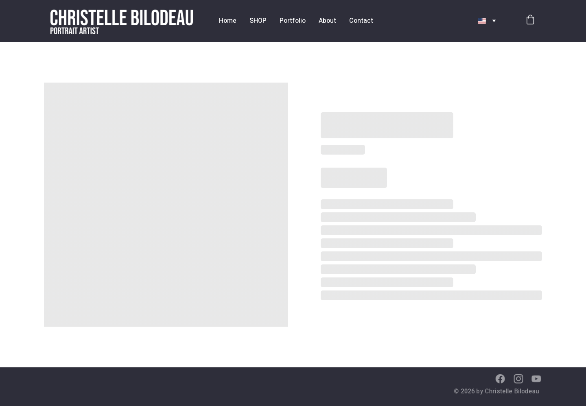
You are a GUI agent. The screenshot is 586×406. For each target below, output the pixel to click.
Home (227, 21)
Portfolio (293, 21)
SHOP (258, 21)
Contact (361, 21)
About (327, 21)
